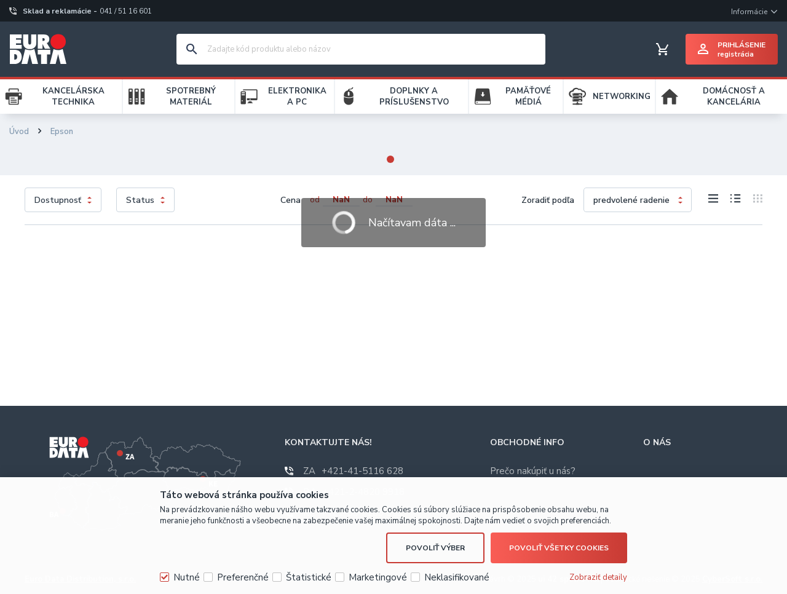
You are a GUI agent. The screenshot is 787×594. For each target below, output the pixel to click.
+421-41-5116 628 (353, 471)
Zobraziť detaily (598, 577)
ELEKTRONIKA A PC (297, 96)
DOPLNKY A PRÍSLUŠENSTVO (414, 96)
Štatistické (308, 577)
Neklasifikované (456, 577)
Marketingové (378, 577)
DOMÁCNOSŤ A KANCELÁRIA (734, 96)
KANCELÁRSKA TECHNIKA (73, 96)
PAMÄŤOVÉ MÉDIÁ (528, 96)
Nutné (186, 577)
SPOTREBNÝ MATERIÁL (191, 96)
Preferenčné (243, 577)
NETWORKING (622, 96)
